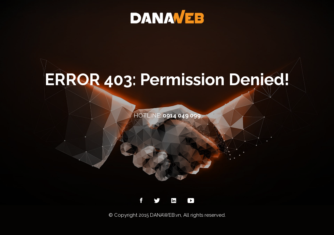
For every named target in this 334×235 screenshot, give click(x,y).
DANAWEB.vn (165, 215)
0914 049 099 (182, 115)
